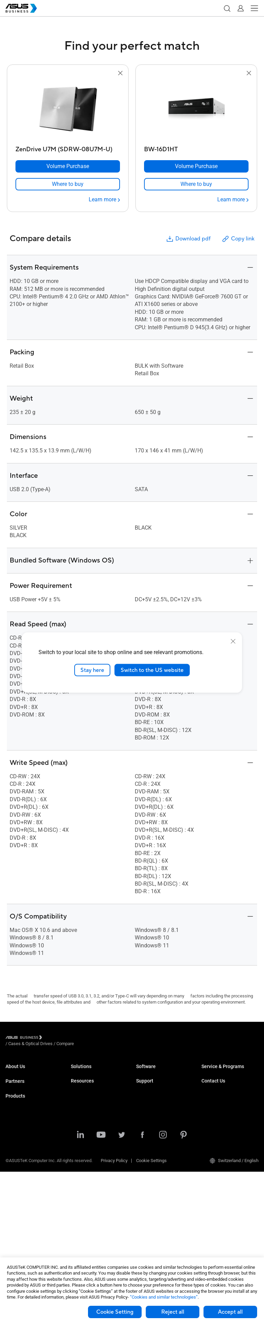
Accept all (230, 1312)
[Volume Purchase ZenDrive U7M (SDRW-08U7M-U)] (67, 166)
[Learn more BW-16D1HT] (233, 199)
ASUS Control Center (156, 1083)
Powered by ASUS (218, 1099)
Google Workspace (89, 1192)
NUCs (11, 1144)
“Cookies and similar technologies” (164, 1297)
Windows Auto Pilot (155, 1103)
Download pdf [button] (188, 239)
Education (80, 1093)
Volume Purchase (218, 1125)
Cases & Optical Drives (28, 1227)
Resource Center (87, 1218)
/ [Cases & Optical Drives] (68, 1038)
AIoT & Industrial (22, 1206)
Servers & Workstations (28, 1175)
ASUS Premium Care (221, 1072)
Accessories (18, 1247)
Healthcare (81, 1113)
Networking (17, 1216)
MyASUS (144, 1072)
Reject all (172, 1312)
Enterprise (80, 1083)
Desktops (15, 1134)
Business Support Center (160, 1129)
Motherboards (19, 1185)
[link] (67, 184)
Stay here (92, 669)
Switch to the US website (152, 669)
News (76, 1249)
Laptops (13, 1124)
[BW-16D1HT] (196, 148)
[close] (233, 641)
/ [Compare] (102, 1038)
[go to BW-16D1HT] (196, 110)
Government (83, 1171)
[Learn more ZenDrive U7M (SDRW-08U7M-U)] (104, 199)
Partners (15, 1098)
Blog (75, 1238)
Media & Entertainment (93, 1151)
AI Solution (81, 1181)
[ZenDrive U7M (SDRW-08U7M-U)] (67, 148)
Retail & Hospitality (89, 1103)
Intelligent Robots (23, 1237)
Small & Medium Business (96, 1072)
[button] (227, 8)
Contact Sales (215, 1135)
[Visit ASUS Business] (25, 1038)
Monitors (14, 1155)
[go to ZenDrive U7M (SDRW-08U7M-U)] (67, 110)
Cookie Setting (114, 1312)
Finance (78, 1161)
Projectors (15, 1165)
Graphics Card (19, 1196)
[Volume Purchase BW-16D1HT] (196, 166)
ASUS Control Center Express (164, 1093)
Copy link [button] (237, 239)
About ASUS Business (27, 1072)
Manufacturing (85, 1124)
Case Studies (84, 1228)
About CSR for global (25, 1083)
